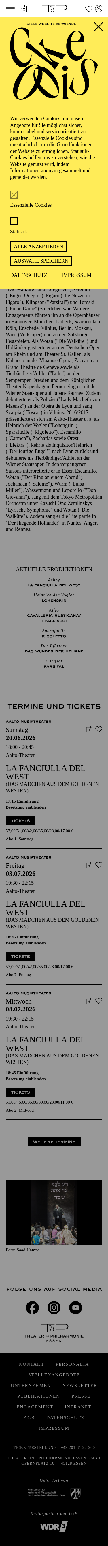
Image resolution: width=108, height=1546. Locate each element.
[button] (10, 8)
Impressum (77, 275)
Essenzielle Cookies (31, 205)
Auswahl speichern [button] (41, 261)
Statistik (18, 231)
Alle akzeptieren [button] (38, 246)
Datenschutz (28, 275)
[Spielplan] (23, 8)
